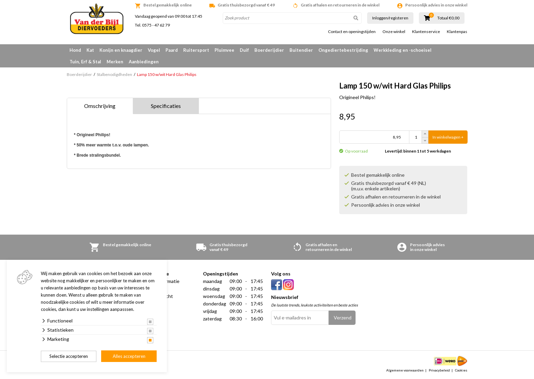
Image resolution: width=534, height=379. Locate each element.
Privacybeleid (439, 370)
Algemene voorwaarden (405, 370)
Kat (90, 50)
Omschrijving (99, 105)
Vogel (154, 50)
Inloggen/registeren (390, 17)
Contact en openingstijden (352, 32)
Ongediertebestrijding (343, 50)
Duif (244, 50)
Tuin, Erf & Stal (85, 61)
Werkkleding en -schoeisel (402, 50)
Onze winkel (393, 32)
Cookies (461, 370)
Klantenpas (457, 32)
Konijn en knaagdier (120, 50)
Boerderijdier (269, 50)
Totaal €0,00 (448, 18)
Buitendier (301, 50)
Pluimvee (224, 50)
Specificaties (166, 105)
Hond (75, 50)
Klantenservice (426, 32)
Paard (172, 50)
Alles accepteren (129, 356)
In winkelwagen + (448, 137)
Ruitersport (196, 50)
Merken (115, 61)
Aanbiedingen (144, 61)
